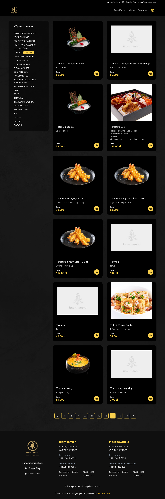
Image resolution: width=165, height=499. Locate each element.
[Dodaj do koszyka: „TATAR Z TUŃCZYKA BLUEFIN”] (96, 73)
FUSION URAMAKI (22, 64)
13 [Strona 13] (106, 415)
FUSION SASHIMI (21, 60)
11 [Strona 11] (92, 415)
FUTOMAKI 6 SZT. (21, 68)
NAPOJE (17, 121)
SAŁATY (17, 90)
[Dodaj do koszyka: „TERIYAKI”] (150, 272)
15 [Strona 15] (119, 415)
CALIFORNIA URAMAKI (24, 56)
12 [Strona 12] (99, 415)
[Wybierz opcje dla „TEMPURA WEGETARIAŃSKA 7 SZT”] (150, 208)
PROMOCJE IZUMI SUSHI (25, 33)
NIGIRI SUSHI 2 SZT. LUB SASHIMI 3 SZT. (25, 81)
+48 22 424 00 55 (67, 466)
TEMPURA (18, 98)
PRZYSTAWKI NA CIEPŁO (25, 41)
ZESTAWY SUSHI (21, 109)
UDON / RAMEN (21, 105)
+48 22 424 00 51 (67, 458)
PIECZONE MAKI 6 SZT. (24, 86)
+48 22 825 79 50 (117, 458)
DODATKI (18, 125)
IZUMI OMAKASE (21, 37)
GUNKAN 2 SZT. (21, 72)
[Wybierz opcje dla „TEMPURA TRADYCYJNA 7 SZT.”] (96, 208)
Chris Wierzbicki (103, 493)
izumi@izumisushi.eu (147, 2)
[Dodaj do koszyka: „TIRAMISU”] (96, 335)
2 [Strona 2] (71, 415)
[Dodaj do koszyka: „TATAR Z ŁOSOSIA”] (96, 145)
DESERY (17, 117)
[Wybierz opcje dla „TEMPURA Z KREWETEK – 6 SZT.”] (96, 272)
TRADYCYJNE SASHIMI (24, 102)
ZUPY (16, 113)
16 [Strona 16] (126, 415)
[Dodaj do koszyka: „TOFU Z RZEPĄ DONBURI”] (150, 335)
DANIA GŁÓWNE (21, 48)
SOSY (16, 94)
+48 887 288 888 (117, 466)
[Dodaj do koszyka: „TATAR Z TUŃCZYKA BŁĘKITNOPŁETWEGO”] (150, 73)
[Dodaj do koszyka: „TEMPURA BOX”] (150, 145)
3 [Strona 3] (78, 415)
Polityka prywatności (74, 486)
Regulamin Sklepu (92, 486)
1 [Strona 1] (64, 415)
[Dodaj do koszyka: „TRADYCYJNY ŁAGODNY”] (150, 398)
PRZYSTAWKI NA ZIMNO (25, 45)
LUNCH (17, 52)
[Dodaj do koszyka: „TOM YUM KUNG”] (96, 398)
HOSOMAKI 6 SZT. (22, 76)
